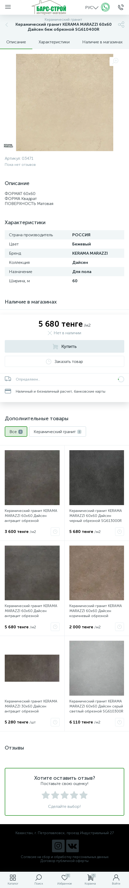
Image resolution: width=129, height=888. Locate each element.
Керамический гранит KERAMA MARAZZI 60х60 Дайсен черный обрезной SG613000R (95, 516)
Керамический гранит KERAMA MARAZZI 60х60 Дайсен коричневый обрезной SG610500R (95, 613)
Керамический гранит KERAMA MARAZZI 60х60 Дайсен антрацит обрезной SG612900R (31, 613)
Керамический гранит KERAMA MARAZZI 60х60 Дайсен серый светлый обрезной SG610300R (96, 706)
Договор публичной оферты (64, 861)
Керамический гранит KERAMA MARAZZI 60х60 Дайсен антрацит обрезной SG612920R (31, 518)
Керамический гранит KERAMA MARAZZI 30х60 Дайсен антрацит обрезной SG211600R (31, 708)
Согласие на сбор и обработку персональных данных (65, 857)
